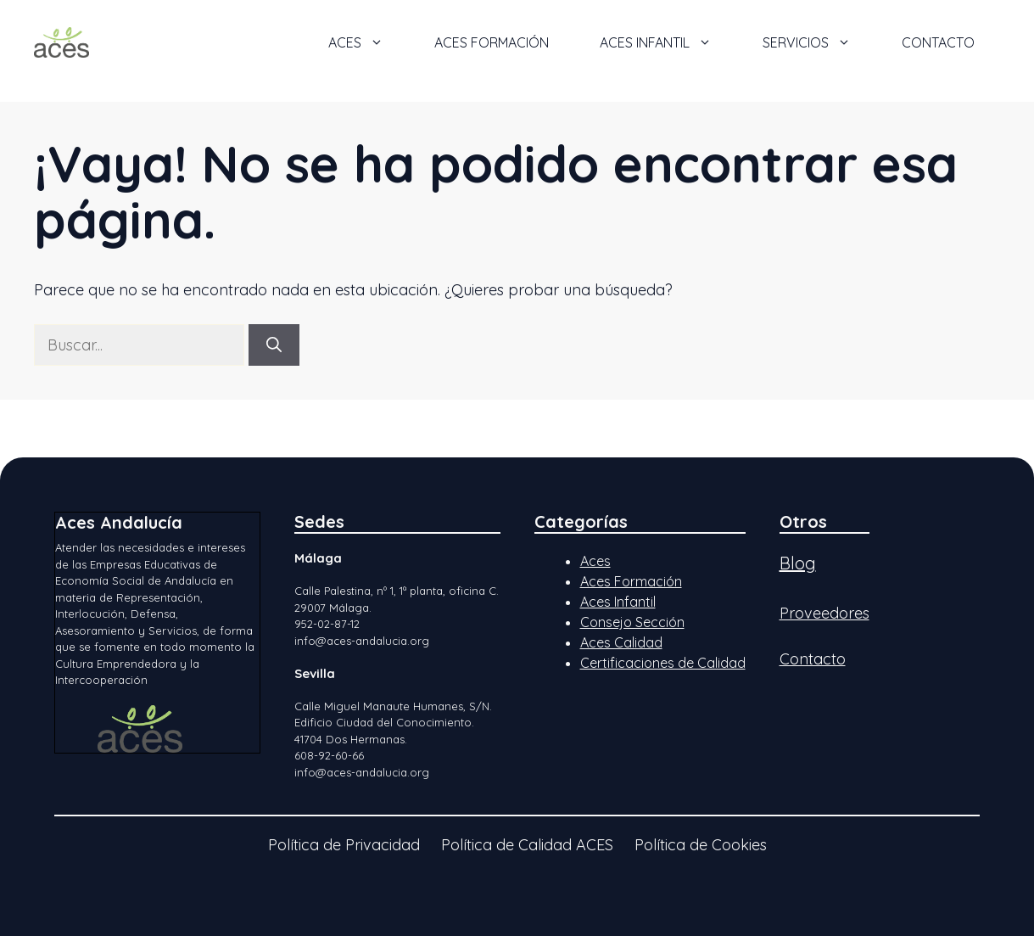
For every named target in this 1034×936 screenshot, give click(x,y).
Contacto (938, 42)
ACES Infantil (668, 42)
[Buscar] (274, 345)
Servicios (819, 42)
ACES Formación (491, 42)
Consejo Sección (632, 622)
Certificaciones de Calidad (663, 662)
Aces (595, 560)
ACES (368, 42)
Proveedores (824, 613)
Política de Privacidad (344, 845)
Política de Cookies (700, 845)
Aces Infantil (618, 601)
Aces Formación (631, 581)
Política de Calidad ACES (527, 845)
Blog (798, 563)
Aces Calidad (621, 642)
